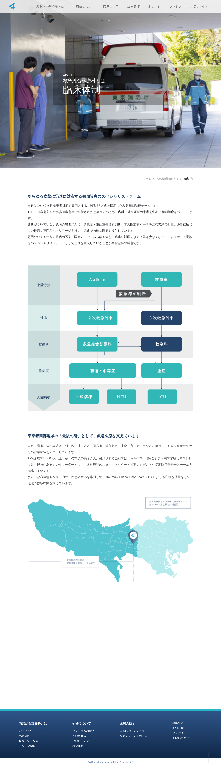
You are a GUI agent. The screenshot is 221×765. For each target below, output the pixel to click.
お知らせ (154, 6)
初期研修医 (79, 735)
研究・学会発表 (28, 740)
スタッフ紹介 (27, 745)
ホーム (147, 178)
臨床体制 (24, 735)
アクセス (175, 6)
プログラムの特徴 (83, 730)
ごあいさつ (26, 730)
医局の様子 (111, 6)
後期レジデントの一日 (133, 735)
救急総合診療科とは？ (51, 6)
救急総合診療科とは (167, 178)
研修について (85, 6)
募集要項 (133, 6)
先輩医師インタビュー (133, 730)
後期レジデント (82, 740)
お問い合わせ (199, 6)
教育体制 (77, 745)
